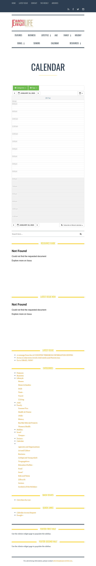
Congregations (23, 461)
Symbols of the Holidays (27, 487)
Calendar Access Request (26, 512)
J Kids (20, 415)
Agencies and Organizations (29, 447)
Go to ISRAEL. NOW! (25, 360)
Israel (19, 43)
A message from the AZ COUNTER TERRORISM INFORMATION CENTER (45, 355)
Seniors (37, 43)
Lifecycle (21, 479)
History (21, 419)
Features (18, 35)
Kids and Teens (24, 476)
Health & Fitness (24, 412)
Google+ (20, 515)
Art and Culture (24, 450)
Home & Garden (24, 385)
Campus (21, 435)
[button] (71, 225)
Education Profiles (25, 465)
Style (20, 388)
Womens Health (24, 426)
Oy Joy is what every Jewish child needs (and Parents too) (38, 357)
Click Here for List (23, 500)
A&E (56, 35)
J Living (21, 399)
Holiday (78, 35)
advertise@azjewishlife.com (62, 561)
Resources (74, 43)
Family (66, 35)
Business (32, 35)
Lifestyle (45, 35)
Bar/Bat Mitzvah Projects (27, 423)
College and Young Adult (27, 457)
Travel (20, 396)
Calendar (55, 43)
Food (20, 468)
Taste (20, 392)
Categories (20, 88)
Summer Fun (23, 408)
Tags (33, 88)
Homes (21, 381)
